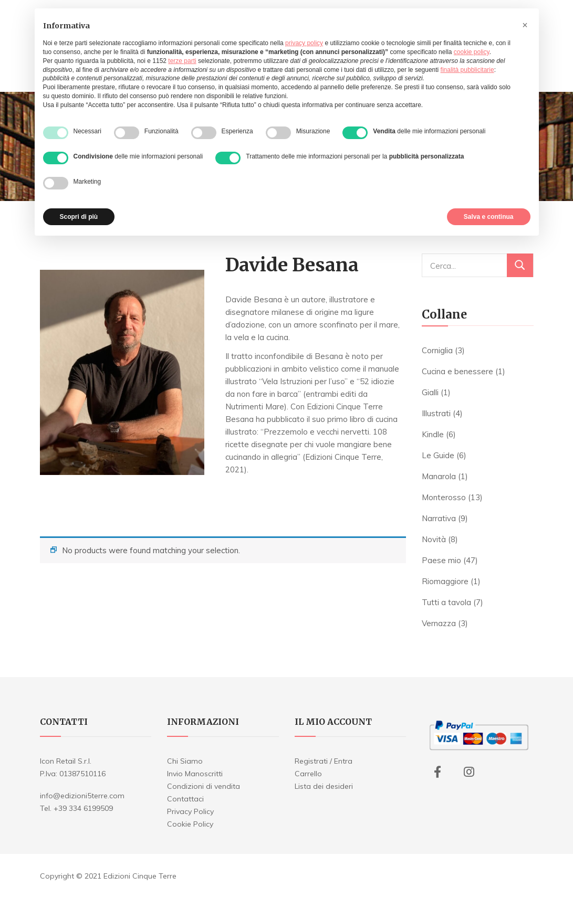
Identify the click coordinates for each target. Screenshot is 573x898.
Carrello (308, 773)
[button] (525, 25)
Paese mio (441, 560)
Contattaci (185, 799)
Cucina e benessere (457, 371)
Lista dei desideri (324, 786)
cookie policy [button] (471, 52)
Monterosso (444, 497)
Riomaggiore (445, 581)
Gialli (430, 392)
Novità (434, 539)
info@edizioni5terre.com (82, 795)
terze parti (182, 61)
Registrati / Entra (323, 761)
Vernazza (439, 623)
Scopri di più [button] (79, 216)
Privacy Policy (190, 811)
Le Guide (438, 455)
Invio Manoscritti (195, 773)
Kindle (433, 434)
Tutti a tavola (446, 602)
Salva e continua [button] (489, 216)
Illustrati (436, 413)
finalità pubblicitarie (467, 69)
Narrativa (439, 518)
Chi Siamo (185, 761)
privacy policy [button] (304, 43)
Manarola (439, 476)
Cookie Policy (190, 824)
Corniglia (437, 350)
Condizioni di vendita (203, 786)
